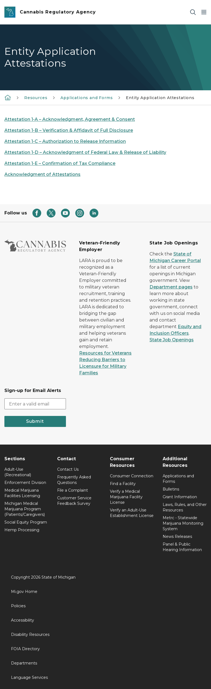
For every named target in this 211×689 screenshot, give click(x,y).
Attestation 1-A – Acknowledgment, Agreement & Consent (69, 119)
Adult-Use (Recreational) (17, 472)
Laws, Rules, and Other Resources (185, 507)
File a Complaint (72, 490)
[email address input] (35, 403)
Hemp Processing (21, 529)
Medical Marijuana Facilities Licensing (22, 493)
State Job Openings (171, 339)
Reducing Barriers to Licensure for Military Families (102, 366)
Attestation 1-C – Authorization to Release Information (65, 141)
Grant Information (180, 496)
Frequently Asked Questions (74, 480)
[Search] (193, 12)
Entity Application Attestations (160, 97)
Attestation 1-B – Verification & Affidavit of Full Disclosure (68, 130)
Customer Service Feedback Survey (74, 500)
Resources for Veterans (105, 353)
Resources (35, 97)
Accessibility (22, 620)
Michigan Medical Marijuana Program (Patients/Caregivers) (24, 509)
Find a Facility (123, 483)
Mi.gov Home (24, 591)
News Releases (177, 536)
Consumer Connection (131, 475)
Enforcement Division (25, 482)
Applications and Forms (86, 97)
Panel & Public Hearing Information (182, 547)
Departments (24, 663)
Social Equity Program (25, 522)
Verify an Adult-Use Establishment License (132, 513)
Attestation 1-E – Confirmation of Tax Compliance (59, 163)
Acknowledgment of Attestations (42, 174)
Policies (18, 605)
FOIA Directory (25, 648)
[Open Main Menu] (204, 12)
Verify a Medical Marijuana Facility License (126, 497)
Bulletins (171, 489)
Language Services (29, 677)
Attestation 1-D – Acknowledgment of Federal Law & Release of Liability (85, 152)
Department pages (171, 287)
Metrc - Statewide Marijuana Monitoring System (183, 523)
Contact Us (68, 469)
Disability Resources (30, 634)
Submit (35, 421)
